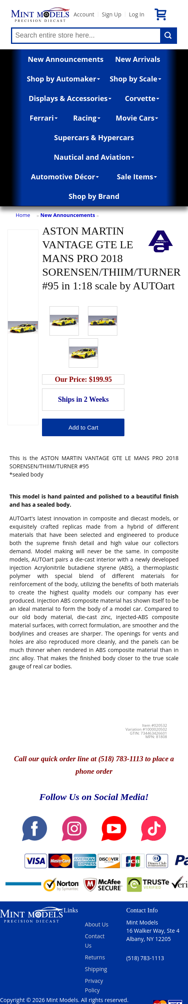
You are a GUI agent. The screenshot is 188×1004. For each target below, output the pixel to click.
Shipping (96, 969)
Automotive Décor (65, 176)
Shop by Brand (94, 196)
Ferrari (44, 118)
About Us (96, 924)
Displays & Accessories (70, 98)
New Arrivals (137, 59)
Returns (95, 957)
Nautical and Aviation (94, 157)
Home (23, 214)
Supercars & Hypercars (94, 137)
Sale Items (137, 176)
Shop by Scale (135, 78)
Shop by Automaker (63, 78)
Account (83, 14)
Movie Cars (137, 118)
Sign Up (111, 14)
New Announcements (66, 59)
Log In (136, 14)
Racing (86, 118)
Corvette (142, 98)
